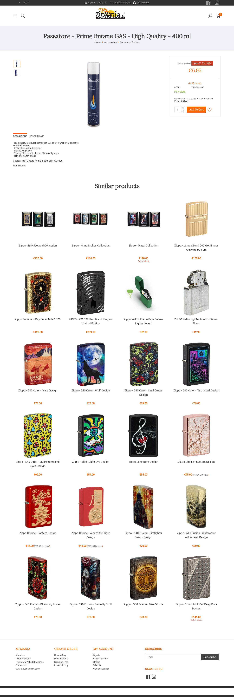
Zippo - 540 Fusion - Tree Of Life (143, 604)
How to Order (61, 658)
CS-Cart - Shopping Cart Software (63, 689)
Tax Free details (23, 658)
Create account (101, 658)
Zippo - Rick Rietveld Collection (38, 245)
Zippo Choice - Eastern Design (196, 461)
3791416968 (141, 2)
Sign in (96, 655)
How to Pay (60, 655)
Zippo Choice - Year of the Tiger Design (90, 535)
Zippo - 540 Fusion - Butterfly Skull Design (91, 606)
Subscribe (209, 657)
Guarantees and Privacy (27, 668)
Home (98, 42)
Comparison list (101, 668)
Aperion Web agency (41, 691)
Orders (96, 662)
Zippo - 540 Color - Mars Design (37, 390)
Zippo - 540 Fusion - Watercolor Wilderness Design (196, 535)
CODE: (177, 87)
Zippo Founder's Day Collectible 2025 (38, 319)
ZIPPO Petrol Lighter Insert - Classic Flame (196, 321)
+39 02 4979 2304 (95, 2)
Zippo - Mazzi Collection (143, 245)
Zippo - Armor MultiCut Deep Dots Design (196, 606)
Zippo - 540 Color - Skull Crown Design (143, 392)
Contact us (20, 665)
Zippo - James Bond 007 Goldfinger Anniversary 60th (196, 247)
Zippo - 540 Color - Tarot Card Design (196, 390)
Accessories (110, 42)
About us (20, 655)
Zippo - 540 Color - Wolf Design (91, 390)
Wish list (97, 665)
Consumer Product (130, 42)
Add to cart (196, 109)
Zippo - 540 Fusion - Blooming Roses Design (37, 606)
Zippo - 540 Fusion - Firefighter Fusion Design (143, 535)
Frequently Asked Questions (29, 662)
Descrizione (20, 136)
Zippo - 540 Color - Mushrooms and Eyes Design (38, 464)
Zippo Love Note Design (143, 461)
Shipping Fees (61, 662)
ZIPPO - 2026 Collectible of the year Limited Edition (91, 321)
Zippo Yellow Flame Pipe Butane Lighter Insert (143, 321)
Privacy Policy (61, 665)
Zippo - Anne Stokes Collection (91, 245)
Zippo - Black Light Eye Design (90, 461)
